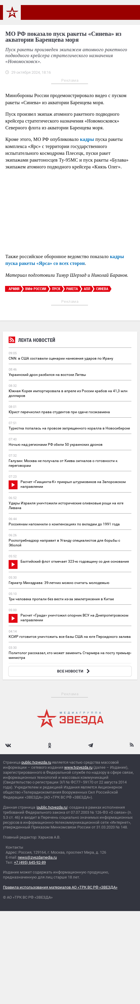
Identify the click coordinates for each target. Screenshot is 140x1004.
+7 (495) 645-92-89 (30, 862)
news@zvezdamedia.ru (37, 857)
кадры (87, 139)
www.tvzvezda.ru (78, 767)
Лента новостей (32, 341)
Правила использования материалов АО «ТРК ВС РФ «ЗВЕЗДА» (60, 887)
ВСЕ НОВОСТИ (74, 671)
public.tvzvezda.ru (36, 762)
